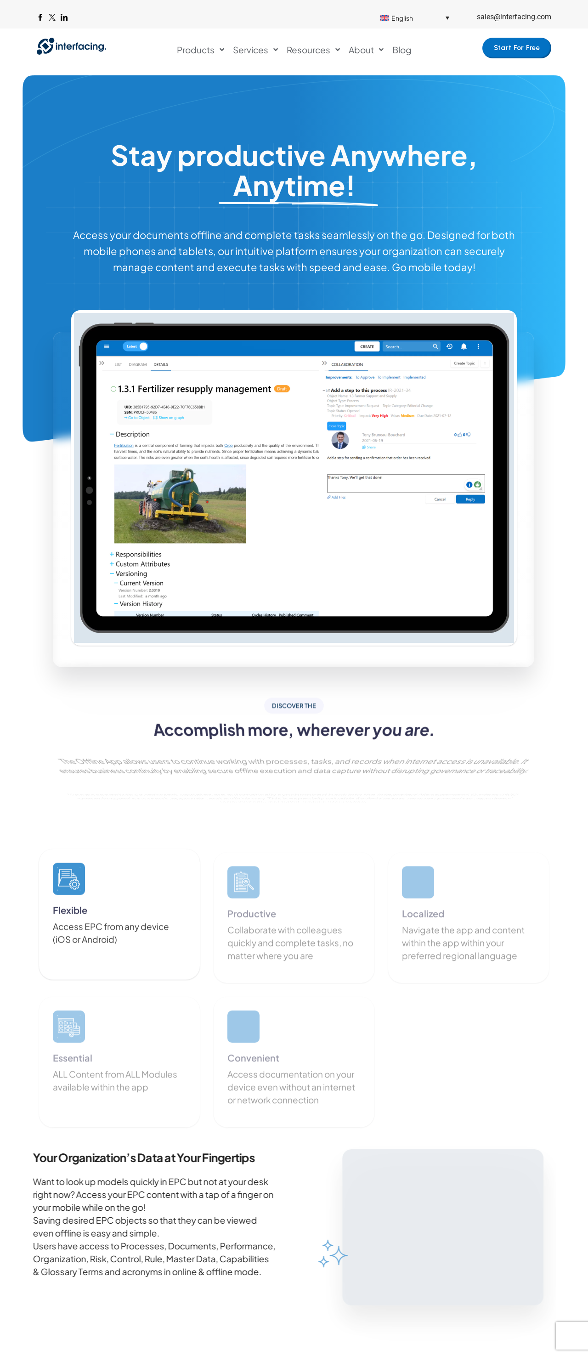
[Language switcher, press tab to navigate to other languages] (415, 17)
